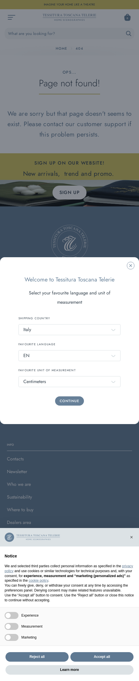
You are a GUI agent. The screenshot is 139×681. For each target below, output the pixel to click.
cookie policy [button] (38, 581)
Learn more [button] (69, 670)
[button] (131, 537)
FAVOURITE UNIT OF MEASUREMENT (47, 370)
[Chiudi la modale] (130, 265)
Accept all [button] (102, 657)
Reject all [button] (37, 657)
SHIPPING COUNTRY (34, 318)
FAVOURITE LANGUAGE (37, 344)
